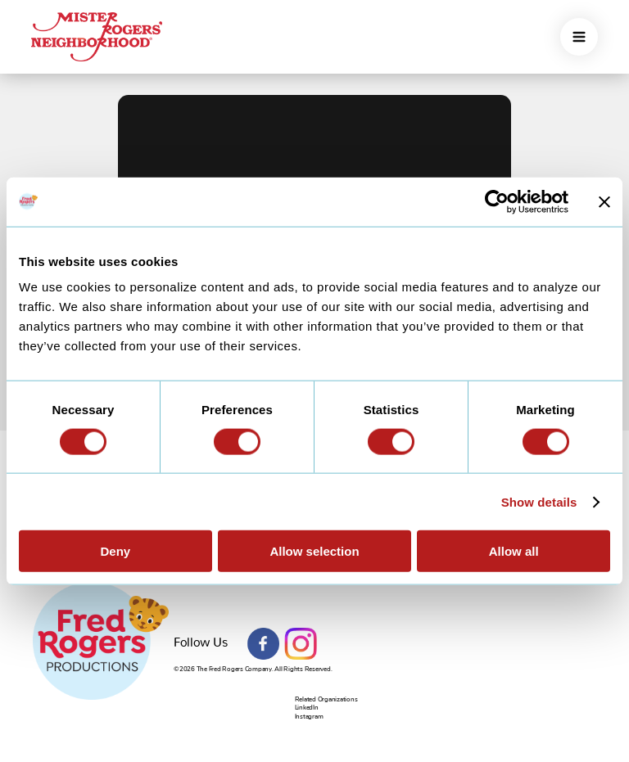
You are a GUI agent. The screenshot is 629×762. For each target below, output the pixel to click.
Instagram (300, 644)
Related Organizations (326, 699)
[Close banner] (604, 201)
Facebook (263, 644)
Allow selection (314, 551)
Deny (115, 551)
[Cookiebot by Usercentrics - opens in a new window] (496, 201)
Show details (539, 501)
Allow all (514, 551)
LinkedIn (307, 707)
